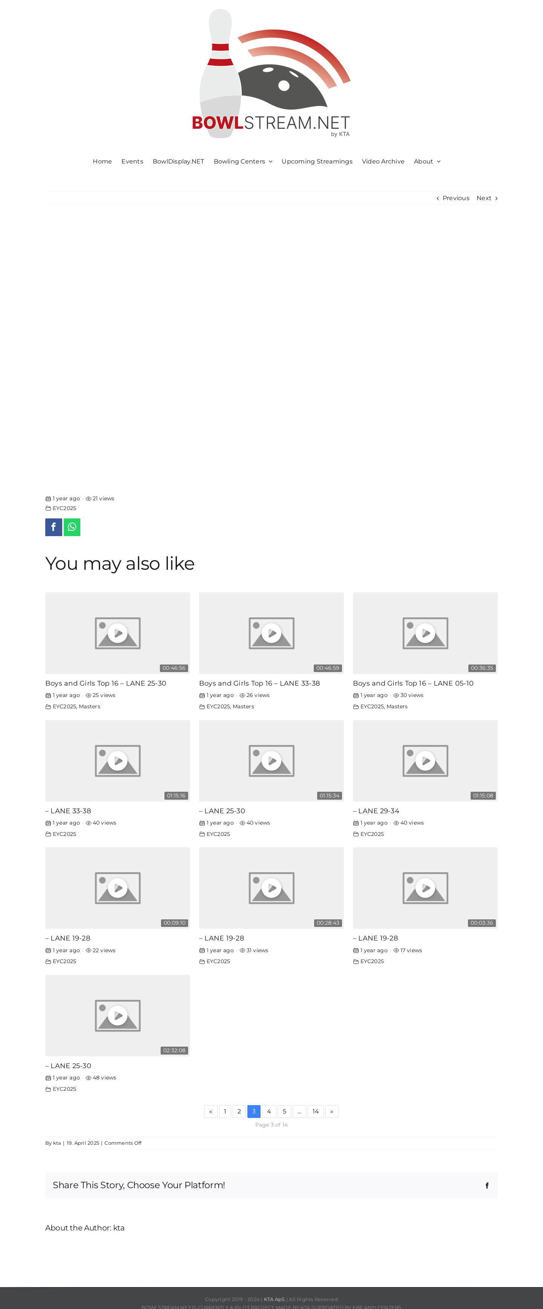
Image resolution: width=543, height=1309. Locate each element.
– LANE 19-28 (67, 938)
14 (316, 1111)
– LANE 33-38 (68, 811)
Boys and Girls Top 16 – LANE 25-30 (105, 683)
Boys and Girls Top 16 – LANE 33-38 (259, 683)
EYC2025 (65, 508)
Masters (89, 706)
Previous (456, 198)
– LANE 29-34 (376, 811)
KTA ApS (274, 1299)
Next (484, 198)
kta (57, 1143)
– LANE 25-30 (222, 811)
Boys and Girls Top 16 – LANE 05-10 (413, 683)
